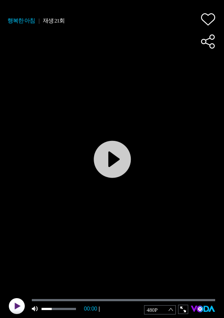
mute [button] (35, 309)
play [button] (16, 306)
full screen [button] (183, 309)
